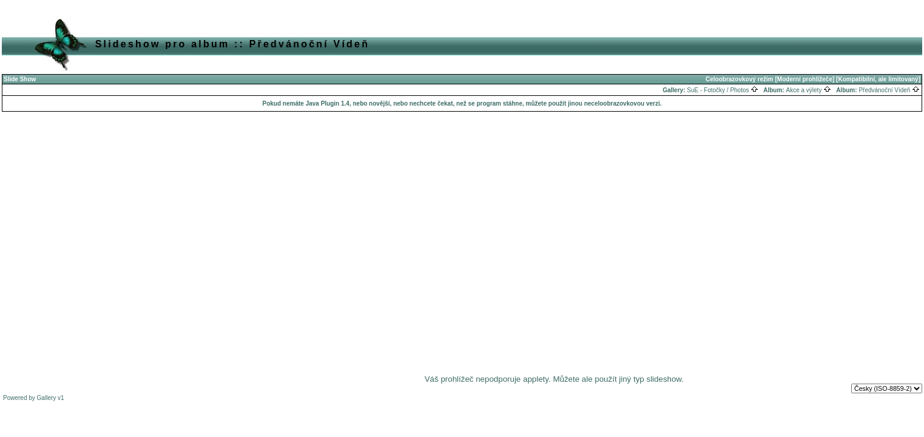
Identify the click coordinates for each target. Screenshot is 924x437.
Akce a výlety (808, 90)
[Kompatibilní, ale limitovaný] (878, 79)
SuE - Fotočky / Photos (722, 90)
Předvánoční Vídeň (889, 90)
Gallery (46, 398)
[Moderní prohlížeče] (805, 79)
